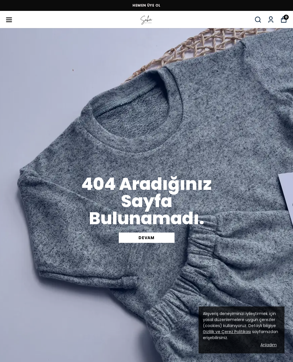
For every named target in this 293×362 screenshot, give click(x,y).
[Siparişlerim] (270, 19)
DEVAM (146, 238)
